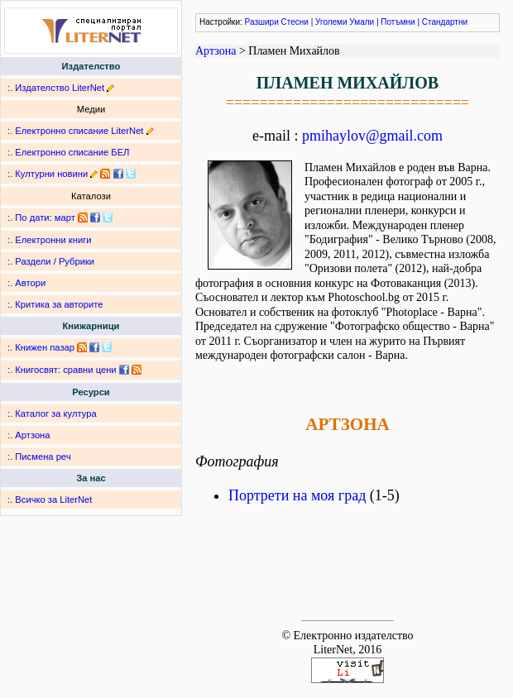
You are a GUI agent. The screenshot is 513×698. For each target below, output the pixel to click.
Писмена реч (42, 456)
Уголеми (331, 21)
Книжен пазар (44, 347)
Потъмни (398, 21)
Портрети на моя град (297, 495)
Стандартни (444, 21)
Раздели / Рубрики (54, 261)
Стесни (295, 21)
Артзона (32, 435)
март (65, 217)
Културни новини (51, 174)
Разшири (262, 21)
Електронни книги (53, 240)
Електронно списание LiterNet (79, 131)
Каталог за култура (55, 413)
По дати (32, 217)
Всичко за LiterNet (53, 499)
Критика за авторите (59, 304)
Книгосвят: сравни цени (65, 370)
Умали (361, 21)
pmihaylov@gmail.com (372, 135)
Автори (30, 283)
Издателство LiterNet (59, 88)
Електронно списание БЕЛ (72, 152)
